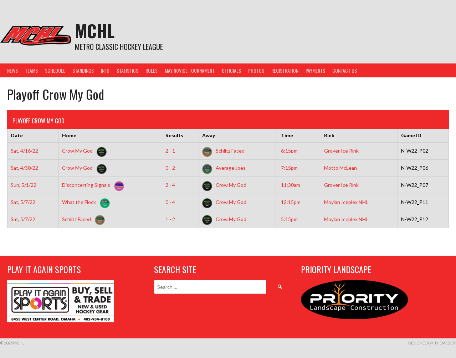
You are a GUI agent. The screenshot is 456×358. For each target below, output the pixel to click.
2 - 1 (170, 151)
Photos (256, 70)
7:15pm (289, 168)
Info (105, 70)
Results (174, 135)
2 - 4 (170, 185)
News (12, 70)
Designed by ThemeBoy (432, 343)
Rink (329, 135)
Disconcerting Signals (91, 185)
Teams (31, 70)
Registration (284, 70)
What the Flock (84, 202)
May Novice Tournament (190, 70)
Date (17, 135)
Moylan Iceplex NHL (346, 202)
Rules (151, 70)
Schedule (55, 70)
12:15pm (291, 202)
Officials (231, 70)
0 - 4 (170, 202)
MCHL (94, 30)
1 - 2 (170, 219)
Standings (83, 70)
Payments (315, 70)
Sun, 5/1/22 (23, 185)
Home (69, 135)
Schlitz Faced (223, 151)
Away (208, 135)
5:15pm (289, 219)
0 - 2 (170, 168)
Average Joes (224, 168)
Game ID (411, 135)
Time (287, 135)
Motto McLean (340, 168)
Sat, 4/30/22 (24, 168)
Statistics (127, 70)
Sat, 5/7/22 (23, 202)
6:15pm (289, 151)
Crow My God (83, 151)
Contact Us (344, 70)
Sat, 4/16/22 (24, 151)
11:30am (290, 185)
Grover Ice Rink (341, 151)
